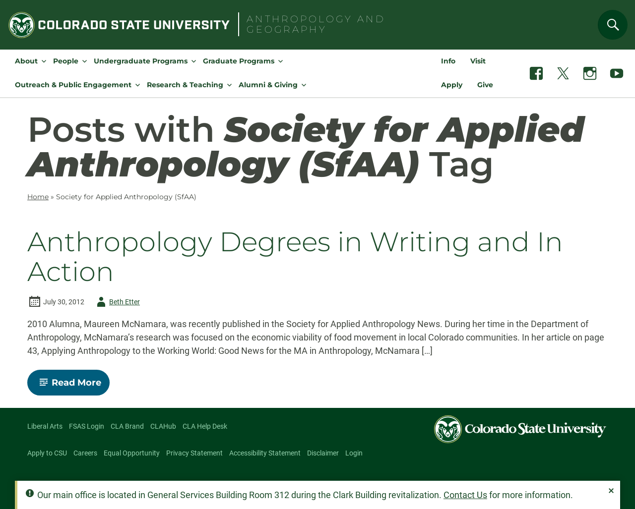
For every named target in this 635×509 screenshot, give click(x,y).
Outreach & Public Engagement (73, 84)
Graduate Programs (238, 61)
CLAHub (163, 426)
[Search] (613, 25)
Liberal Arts (45, 426)
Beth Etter (116, 302)
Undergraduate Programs (141, 61)
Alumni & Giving (268, 84)
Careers (85, 453)
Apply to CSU (47, 453)
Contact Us (465, 495)
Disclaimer (323, 453)
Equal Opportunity (132, 453)
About (26, 61)
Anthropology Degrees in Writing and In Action (295, 256)
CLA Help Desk (205, 426)
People (65, 61)
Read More (73, 386)
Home (38, 196)
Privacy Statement (194, 453)
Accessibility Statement (265, 453)
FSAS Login (86, 426)
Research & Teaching (185, 84)
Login (354, 453)
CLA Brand (127, 426)
